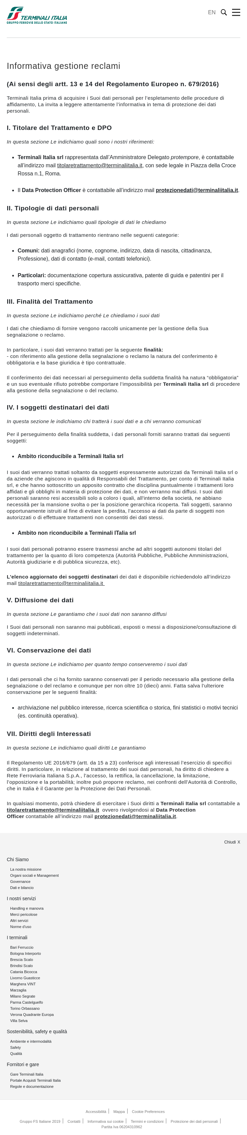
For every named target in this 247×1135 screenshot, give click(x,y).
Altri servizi (19, 921)
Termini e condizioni (147, 1121)
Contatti (74, 1121)
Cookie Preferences (148, 1112)
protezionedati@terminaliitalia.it (197, 190)
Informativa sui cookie (106, 1121)
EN (211, 12)
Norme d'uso (20, 927)
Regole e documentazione (32, 1086)
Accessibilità (96, 1112)
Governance (20, 881)
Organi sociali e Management (34, 875)
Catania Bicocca (23, 972)
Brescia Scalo (21, 960)
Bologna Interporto (25, 953)
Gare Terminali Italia (26, 1074)
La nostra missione (25, 869)
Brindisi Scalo (21, 966)
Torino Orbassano (25, 1008)
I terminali (17, 937)
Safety (15, 1047)
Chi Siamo (18, 859)
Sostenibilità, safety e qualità (37, 1031)
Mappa (119, 1112)
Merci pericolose (23, 914)
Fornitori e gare (23, 1064)
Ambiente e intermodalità (31, 1041)
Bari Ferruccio (21, 947)
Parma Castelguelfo (26, 1002)
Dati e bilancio (22, 888)
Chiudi (230, 842)
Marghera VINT (23, 984)
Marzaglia (18, 990)
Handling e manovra (26, 908)
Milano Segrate (22, 996)
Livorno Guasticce (25, 978)
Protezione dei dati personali (194, 1121)
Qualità (16, 1054)
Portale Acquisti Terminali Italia (35, 1080)
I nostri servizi (21, 898)
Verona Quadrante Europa (32, 1015)
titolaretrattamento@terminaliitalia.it (99, 165)
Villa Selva (18, 1021)
